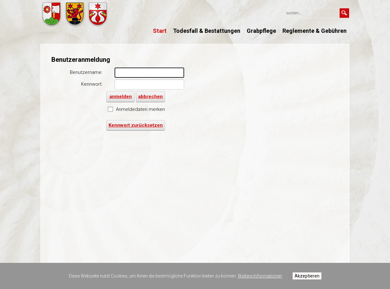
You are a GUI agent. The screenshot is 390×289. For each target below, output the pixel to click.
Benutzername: (86, 72)
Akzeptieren (307, 275)
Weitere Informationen (260, 275)
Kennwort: (91, 84)
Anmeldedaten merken (140, 109)
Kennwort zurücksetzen (136, 125)
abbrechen (150, 96)
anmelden (379, 9)
